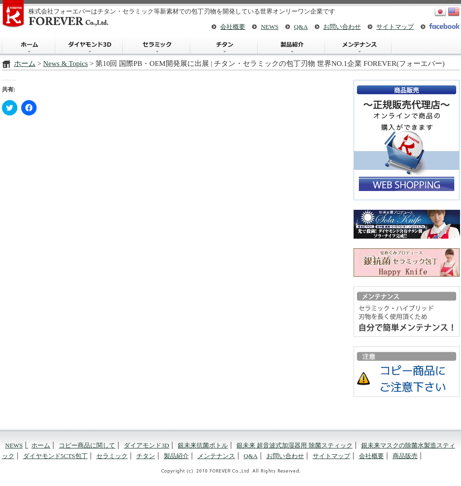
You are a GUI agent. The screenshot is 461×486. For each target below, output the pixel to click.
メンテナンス (358, 44)
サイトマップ (395, 26)
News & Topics (65, 63)
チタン (223, 44)
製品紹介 (291, 44)
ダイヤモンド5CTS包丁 (55, 456)
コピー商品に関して (87, 445)
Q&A (301, 26)
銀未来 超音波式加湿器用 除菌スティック (295, 445)
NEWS (269, 26)
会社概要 (232, 26)
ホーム (28, 44)
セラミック (156, 44)
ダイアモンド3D (88, 44)
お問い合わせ (342, 26)
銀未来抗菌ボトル (203, 445)
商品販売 (405, 456)
